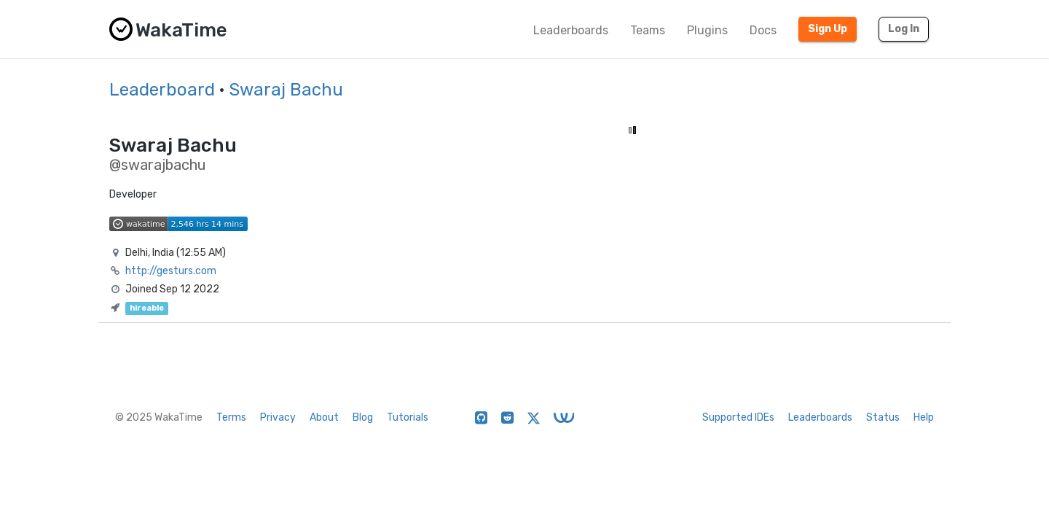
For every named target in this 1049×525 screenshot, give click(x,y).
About (324, 417)
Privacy (278, 417)
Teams (647, 30)
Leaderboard (162, 89)
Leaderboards (570, 30)
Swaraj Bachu (286, 89)
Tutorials (407, 417)
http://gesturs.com (170, 271)
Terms (231, 417)
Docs (763, 30)
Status (883, 417)
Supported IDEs (738, 417)
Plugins (707, 30)
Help (924, 417)
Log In (903, 29)
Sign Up (827, 29)
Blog (363, 417)
